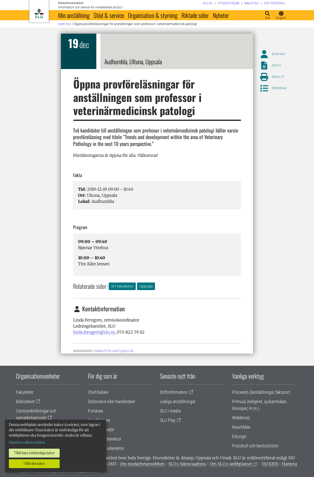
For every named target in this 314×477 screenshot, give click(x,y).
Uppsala (146, 286)
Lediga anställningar (177, 401)
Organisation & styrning (152, 15)
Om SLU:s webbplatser (231, 463)
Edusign (239, 436)
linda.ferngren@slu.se (94, 332)
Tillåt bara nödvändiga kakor (34, 453)
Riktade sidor (195, 15)
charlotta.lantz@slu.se (113, 351)
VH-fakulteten (122, 286)
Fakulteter (24, 392)
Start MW (64, 24)
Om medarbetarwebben (142, 463)
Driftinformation (174, 392)
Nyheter (221, 15)
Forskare (95, 411)
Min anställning (73, 15)
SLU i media (170, 411)
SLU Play (167, 420)
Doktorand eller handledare (111, 401)
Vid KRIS (270, 463)
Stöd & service (109, 15)
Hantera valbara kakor (27, 442)
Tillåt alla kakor (34, 463)
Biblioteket (25, 401)
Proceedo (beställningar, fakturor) (261, 392)
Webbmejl (241, 417)
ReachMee (241, 427)
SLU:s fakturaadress (187, 463)
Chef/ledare (98, 392)
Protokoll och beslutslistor (255, 445)
